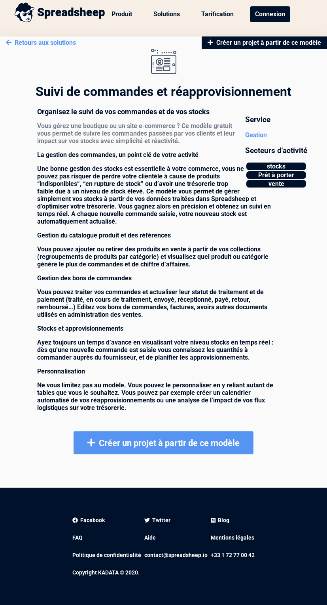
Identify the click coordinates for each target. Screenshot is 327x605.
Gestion (256, 135)
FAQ (77, 537)
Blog (220, 520)
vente (276, 184)
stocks (276, 166)
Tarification (217, 14)
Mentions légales (232, 537)
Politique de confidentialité (106, 555)
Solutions (166, 14)
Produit (122, 14)
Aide (150, 537)
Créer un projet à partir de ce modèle (264, 42)
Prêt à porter (276, 175)
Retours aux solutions (41, 42)
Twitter (157, 520)
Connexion (270, 14)
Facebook (88, 520)
